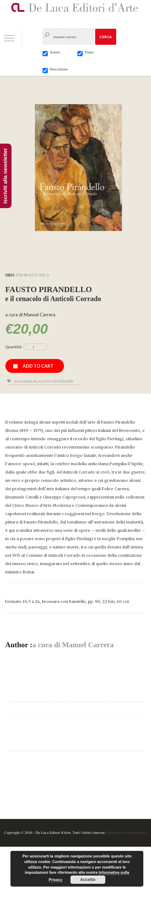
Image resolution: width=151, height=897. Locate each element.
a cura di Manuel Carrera (73, 645)
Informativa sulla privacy (127, 832)
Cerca (105, 37)
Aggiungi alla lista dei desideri (44, 381)
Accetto (88, 879)
